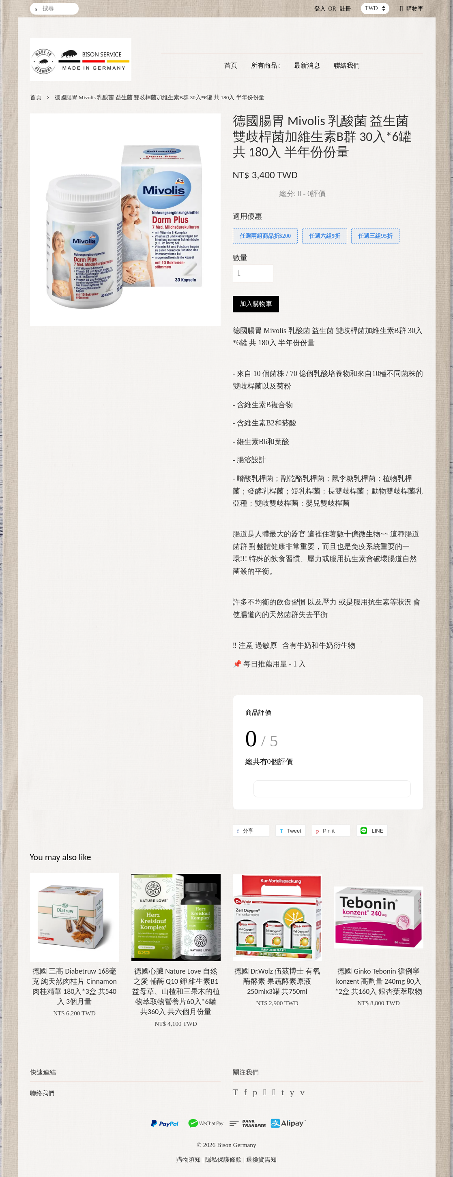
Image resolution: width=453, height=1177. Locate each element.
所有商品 (265, 65)
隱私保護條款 (223, 1159)
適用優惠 (247, 216)
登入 (320, 9)
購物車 (414, 9)
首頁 (230, 65)
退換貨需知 (261, 1159)
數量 (240, 258)
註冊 (345, 9)
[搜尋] (54, 9)
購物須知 (188, 1159)
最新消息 (307, 65)
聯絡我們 (347, 65)
